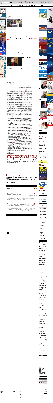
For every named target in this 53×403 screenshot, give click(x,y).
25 (44, 382)
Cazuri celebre (1, 391)
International (31, 5)
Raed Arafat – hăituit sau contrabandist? (42, 130)
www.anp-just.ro (41, 366)
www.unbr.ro (40, 367)
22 (41, 382)
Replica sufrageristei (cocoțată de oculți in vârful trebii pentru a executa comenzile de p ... (42, 218)
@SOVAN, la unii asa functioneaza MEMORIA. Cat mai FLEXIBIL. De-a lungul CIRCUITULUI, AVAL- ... (43, 229)
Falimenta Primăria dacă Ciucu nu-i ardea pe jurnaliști (42, 88)
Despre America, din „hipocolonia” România (41, 120)
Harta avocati (14, 391)
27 (39, 383)
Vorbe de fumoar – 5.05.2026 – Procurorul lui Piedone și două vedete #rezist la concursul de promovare (42, 145)
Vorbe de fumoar (39, 389)
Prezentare (42, 5)
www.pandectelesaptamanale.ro (43, 373)
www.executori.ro (41, 369)
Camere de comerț (21, 397)
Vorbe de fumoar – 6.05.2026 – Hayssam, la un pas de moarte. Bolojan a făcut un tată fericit (42, 142)
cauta (11, 2)
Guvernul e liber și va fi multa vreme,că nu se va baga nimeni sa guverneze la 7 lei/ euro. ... (42, 212)
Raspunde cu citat (33, 195)
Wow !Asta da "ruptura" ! (42, 235)
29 (41, 383)
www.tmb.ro (40, 364)
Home (7, 8)
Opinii (27, 5)
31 (43, 383)
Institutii (23, 5)
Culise (35, 5)
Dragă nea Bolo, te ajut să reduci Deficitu (42, 99)
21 (40, 382)
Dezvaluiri (11, 5)
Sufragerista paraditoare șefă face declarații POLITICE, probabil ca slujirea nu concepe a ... (42, 206)
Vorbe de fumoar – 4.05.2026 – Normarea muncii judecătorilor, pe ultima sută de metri (42, 149)
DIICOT (8, 391)
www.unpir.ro (40, 371)
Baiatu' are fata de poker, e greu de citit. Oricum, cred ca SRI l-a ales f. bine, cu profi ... (43, 223)
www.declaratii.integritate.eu (42, 372)
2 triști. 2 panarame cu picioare (43, 220)
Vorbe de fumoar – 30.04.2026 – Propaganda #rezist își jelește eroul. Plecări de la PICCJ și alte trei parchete (43, 152)
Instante (8, 389)
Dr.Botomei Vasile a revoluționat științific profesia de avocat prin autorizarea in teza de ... (43, 226)
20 (39, 382)
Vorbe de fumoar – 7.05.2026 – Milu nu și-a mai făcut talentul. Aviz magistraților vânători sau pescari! (43, 139)
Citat (36, 195)
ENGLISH (32, 389)
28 (40, 383)
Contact (38, 5)
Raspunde (30, 195)
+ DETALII (46, 137)
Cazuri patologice (2, 392)
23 (42, 382)
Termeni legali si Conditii (17, 234)
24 (43, 382)
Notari (20, 391)
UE (31, 391)
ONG (20, 392)
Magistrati (16, 5)
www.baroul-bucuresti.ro (42, 368)
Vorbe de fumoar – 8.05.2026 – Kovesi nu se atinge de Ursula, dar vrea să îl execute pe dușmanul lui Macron (42, 135)
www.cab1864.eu (41, 363)
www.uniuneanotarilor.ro (42, 370)
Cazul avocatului (14, 389)
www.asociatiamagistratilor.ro (42, 365)
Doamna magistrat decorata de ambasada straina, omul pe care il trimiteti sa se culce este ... (43, 209)
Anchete (1, 389)
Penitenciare (21, 394)
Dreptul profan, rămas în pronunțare (42, 109)
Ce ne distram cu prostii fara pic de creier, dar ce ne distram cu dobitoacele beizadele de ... (43, 233)
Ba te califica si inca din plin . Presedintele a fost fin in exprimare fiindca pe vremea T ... (43, 215)
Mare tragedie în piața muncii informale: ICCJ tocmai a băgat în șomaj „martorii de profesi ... (42, 238)
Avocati (20, 5)
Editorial (27, 389)
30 (42, 383)
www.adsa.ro (40, 374)
